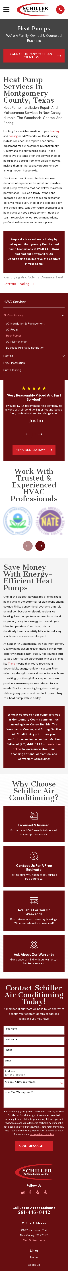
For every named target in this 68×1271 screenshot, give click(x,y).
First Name (11, 1028)
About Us (34, 1265)
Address (10, 1071)
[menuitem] (31, 315)
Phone (8, 1049)
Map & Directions (34, 1240)
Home (34, 1257)
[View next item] (40, 434)
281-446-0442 (34, 1212)
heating (54, 131)
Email (8, 1060)
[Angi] (45, 1192)
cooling (13, 136)
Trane (11, 663)
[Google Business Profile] (23, 1192)
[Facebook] (30, 1192)
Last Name (11, 1039)
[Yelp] (38, 1192)
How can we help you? (19, 1092)
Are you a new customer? (20, 1081)
